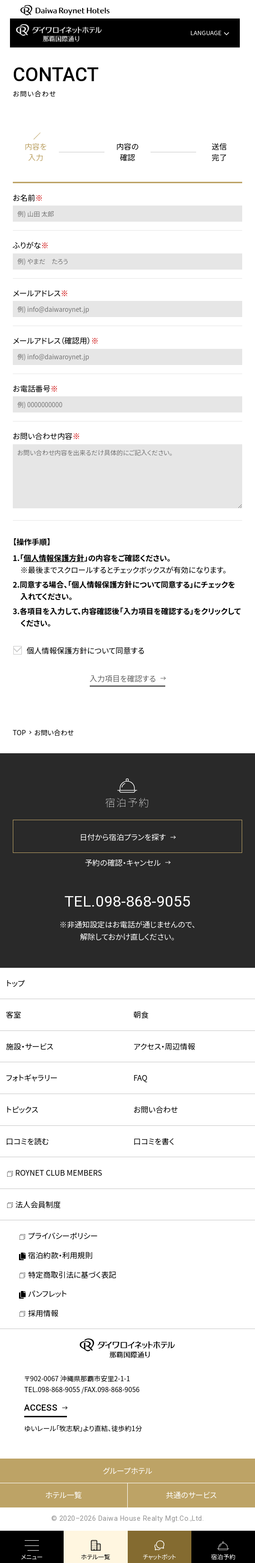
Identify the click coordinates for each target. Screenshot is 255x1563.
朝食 (141, 1014)
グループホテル (127, 1470)
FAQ (140, 1077)
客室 (13, 1014)
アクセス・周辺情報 (164, 1046)
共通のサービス (191, 1494)
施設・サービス (30, 1046)
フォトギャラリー (32, 1077)
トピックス (22, 1109)
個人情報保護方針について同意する (86, 650)
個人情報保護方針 (53, 557)
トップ (15, 983)
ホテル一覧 (63, 1494)
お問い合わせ (155, 1109)
